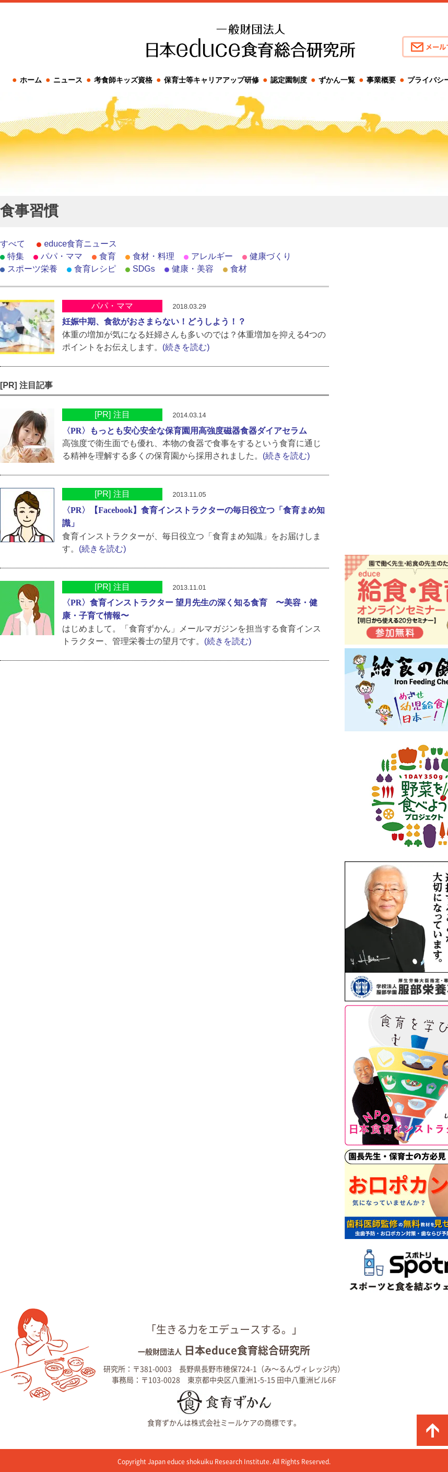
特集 (15, 256)
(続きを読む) (186, 347)
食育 (107, 256)
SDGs (144, 268)
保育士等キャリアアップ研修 (211, 80)
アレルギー (212, 256)
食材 (238, 268)
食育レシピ (95, 268)
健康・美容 (193, 268)
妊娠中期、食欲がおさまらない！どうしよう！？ (154, 321)
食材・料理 (153, 256)
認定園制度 (288, 80)
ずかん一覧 (337, 80)
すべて (12, 243)
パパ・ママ (61, 256)
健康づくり (270, 256)
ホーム (31, 80)
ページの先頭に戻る (432, 1430)
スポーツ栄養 (32, 268)
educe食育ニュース (80, 243)
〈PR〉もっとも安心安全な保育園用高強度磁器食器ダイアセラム (184, 430)
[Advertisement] (396, 394)
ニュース (67, 80)
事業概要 (381, 80)
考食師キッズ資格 (123, 80)
